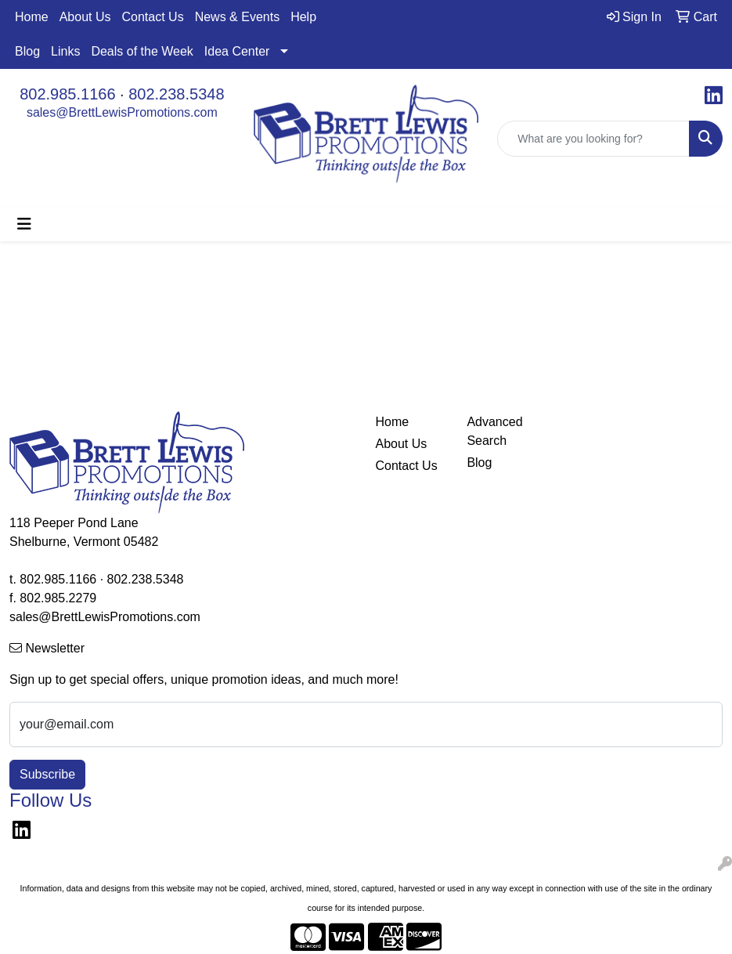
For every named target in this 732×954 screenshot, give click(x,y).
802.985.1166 (67, 94)
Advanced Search (494, 431)
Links (65, 51)
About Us (85, 16)
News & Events (237, 16)
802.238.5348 (176, 94)
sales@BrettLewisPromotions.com (122, 112)
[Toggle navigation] (24, 224)
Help (303, 16)
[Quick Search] (593, 139)
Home (32, 16)
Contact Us (153, 16)
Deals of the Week (142, 51)
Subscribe (47, 774)
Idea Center (237, 51)
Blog (27, 51)
